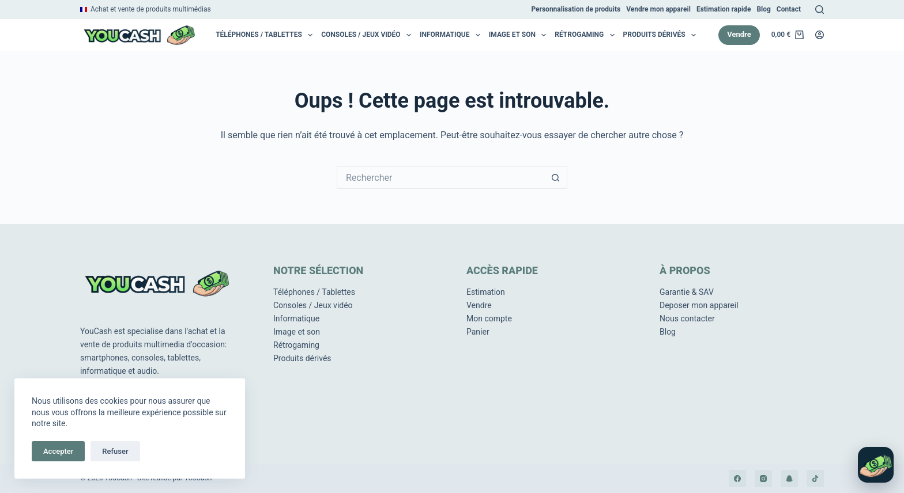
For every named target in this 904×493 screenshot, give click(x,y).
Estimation (485, 292)
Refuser (115, 451)
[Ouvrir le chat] (876, 465)
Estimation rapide (723, 9)
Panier (477, 331)
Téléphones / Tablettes (266, 35)
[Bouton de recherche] (555, 177)
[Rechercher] (819, 9)
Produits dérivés (661, 35)
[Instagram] (763, 478)
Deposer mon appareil (699, 305)
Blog (763, 9)
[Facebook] (737, 478)
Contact (789, 9)
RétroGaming (587, 35)
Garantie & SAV (687, 292)
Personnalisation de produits (575, 9)
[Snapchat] (789, 478)
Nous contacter (687, 318)
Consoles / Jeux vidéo (368, 35)
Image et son (520, 35)
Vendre (739, 34)
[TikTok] (815, 478)
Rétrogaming (296, 345)
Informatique (452, 35)
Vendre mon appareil (658, 9)
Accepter (58, 451)
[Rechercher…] (440, 177)
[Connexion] (819, 35)
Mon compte (489, 318)
